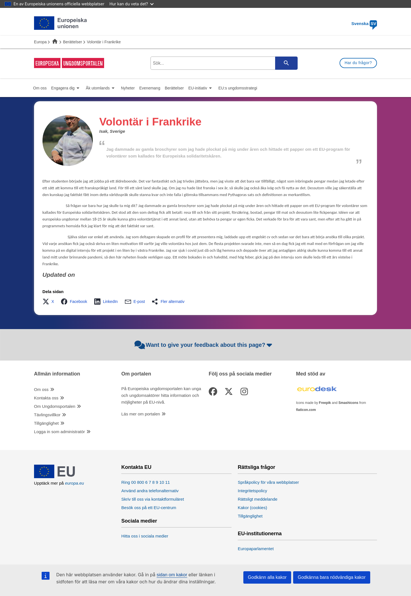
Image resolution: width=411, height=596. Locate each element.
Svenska (364, 23)
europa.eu (74, 483)
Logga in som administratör (59, 431)
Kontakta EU (136, 467)
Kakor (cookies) (252, 507)
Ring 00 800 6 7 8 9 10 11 (145, 482)
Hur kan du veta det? (131, 3)
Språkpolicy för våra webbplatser (268, 482)
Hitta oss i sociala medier (144, 536)
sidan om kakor (172, 574)
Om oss (41, 389)
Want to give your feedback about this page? (204, 345)
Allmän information (57, 374)
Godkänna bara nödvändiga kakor (331, 577)
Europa (40, 42)
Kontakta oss (46, 397)
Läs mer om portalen (140, 413)
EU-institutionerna (260, 533)
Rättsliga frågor (256, 467)
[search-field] (223, 63)
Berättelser (72, 42)
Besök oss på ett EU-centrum (148, 507)
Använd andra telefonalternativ (149, 490)
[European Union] (60, 476)
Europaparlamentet (256, 548)
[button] (49, 301)
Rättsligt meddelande (257, 499)
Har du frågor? (358, 62)
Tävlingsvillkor (47, 414)
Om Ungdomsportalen (54, 406)
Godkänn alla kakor (267, 577)
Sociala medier (139, 521)
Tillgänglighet (46, 423)
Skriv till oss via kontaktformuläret (152, 499)
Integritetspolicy (252, 490)
